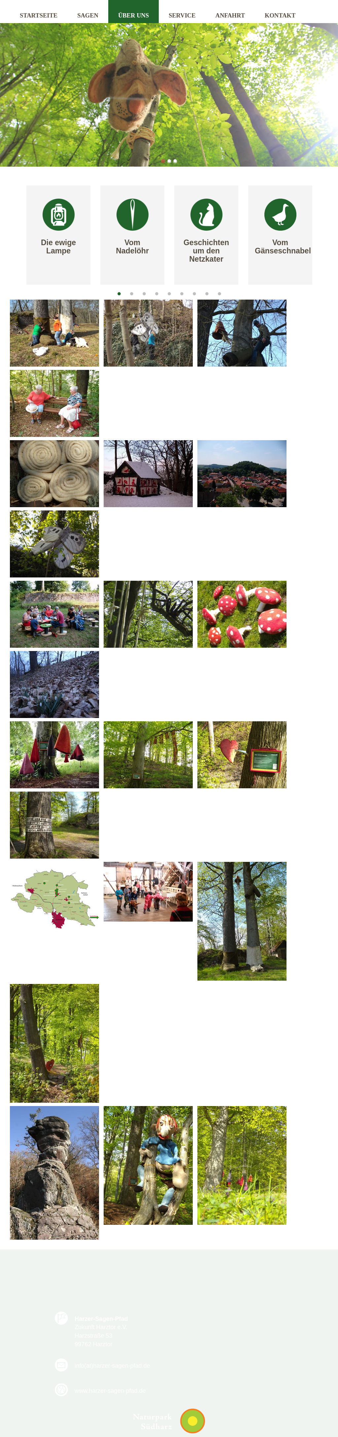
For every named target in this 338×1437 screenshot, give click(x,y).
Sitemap (237, 1402)
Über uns (133, 15)
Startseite (38, 15)
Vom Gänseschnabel (283, 246)
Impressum (200, 1402)
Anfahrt (230, 15)
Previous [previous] (8, 236)
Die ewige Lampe (58, 246)
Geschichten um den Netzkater (206, 251)
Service (182, 15)
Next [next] (329, 236)
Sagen (87, 15)
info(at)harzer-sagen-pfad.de (231, 1323)
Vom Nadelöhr (132, 246)
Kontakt (280, 15)
